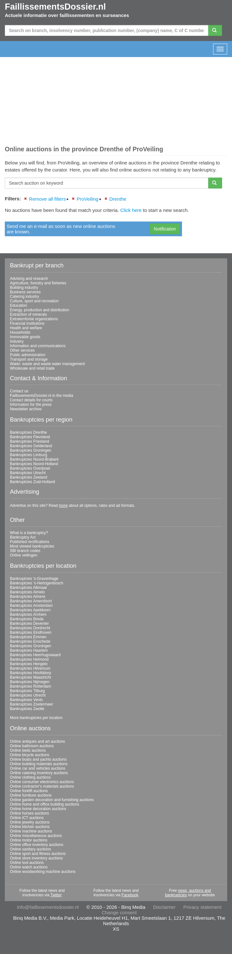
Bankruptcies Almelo (27, 592)
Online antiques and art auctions (37, 741)
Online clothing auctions (30, 777)
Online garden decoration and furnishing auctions (52, 800)
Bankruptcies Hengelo (28, 664)
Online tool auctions (27, 862)
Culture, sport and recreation (34, 301)
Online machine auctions (31, 831)
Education (18, 305)
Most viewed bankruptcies (32, 546)
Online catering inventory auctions (39, 773)
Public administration (28, 355)
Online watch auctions (28, 867)
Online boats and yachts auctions (38, 759)
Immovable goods (25, 337)
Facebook (129, 895)
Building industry (24, 287)
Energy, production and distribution (39, 310)
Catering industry (24, 296)
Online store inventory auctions (36, 858)
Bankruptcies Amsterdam (31, 605)
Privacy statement (202, 907)
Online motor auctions (28, 840)
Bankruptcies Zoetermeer (31, 704)
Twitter (56, 895)
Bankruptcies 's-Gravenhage (34, 578)
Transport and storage (29, 359)
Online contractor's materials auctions (42, 786)
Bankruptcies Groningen (30, 450)
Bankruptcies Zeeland (28, 477)
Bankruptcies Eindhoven (30, 632)
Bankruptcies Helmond (29, 659)
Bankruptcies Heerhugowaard (35, 655)
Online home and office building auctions (44, 804)
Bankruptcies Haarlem (29, 650)
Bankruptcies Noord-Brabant (34, 459)
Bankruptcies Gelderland (31, 446)
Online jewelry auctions (29, 822)
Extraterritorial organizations (34, 319)
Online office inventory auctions (36, 844)
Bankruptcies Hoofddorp (30, 673)
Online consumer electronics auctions (42, 782)
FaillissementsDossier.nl (55, 7)
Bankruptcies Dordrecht (30, 628)
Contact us (19, 391)
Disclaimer (164, 907)
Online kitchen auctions (30, 826)
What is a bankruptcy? (29, 533)
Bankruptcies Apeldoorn (30, 610)
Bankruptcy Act (23, 537)
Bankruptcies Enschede (30, 641)
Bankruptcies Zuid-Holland (32, 482)
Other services (22, 350)
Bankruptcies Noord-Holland (34, 464)
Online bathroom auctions (32, 746)
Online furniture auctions (31, 795)
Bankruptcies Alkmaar (28, 587)
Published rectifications (29, 542)
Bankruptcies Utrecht (28, 473)
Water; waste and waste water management (47, 364)
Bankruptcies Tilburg (27, 691)
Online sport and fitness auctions (38, 853)
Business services (25, 292)
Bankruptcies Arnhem (28, 614)
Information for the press (31, 404)
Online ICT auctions (27, 818)
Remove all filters (47, 199)
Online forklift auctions (29, 791)
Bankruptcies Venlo (26, 700)
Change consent (119, 912)
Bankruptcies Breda (27, 619)
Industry (17, 341)
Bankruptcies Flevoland (30, 437)
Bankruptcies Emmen (28, 637)
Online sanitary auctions (30, 849)
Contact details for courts (31, 400)
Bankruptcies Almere (27, 596)
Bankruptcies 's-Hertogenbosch (36, 583)
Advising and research (29, 278)
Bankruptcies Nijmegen (29, 682)
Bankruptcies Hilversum (30, 668)
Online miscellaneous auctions (36, 835)
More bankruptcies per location (36, 718)
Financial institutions (27, 323)
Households (20, 332)
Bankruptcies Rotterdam (30, 686)
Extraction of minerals (28, 314)
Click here (131, 210)
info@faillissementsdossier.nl (48, 907)
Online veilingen (23, 555)
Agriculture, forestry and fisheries (38, 283)
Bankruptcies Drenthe (28, 432)
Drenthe (117, 199)
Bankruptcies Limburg (28, 455)
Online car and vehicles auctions (37, 768)
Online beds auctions (28, 750)
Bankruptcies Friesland (29, 441)
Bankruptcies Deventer (29, 623)
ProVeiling (87, 199)
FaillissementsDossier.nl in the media (41, 395)
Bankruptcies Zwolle (27, 709)
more (63, 505)
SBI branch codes (25, 550)
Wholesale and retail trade (32, 368)
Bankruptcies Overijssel (30, 468)
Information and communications (37, 346)
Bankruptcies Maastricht (30, 677)
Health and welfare (26, 328)
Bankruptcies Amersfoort (31, 601)
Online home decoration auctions (38, 809)
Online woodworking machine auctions (43, 871)
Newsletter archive (26, 409)
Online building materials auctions (38, 764)
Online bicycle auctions (29, 755)
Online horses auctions (29, 813)
